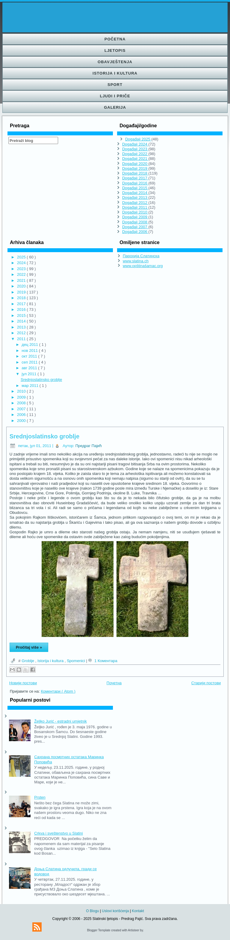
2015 (22, 315)
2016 (22, 309)
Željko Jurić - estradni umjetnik (60, 721)
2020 (22, 286)
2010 (22, 391)
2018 (22, 298)
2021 (22, 280)
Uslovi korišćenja (116, 911)
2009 (22, 397)
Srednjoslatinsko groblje (41, 379)
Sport (115, 84)
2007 (22, 409)
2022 (22, 274)
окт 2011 (30, 356)
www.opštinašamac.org (143, 266)
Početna (115, 39)
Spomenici (76, 661)
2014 (22, 321)
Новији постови (23, 683)
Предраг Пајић (88, 445)
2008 (22, 403)
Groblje (28, 661)
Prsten (40, 797)
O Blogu (93, 911)
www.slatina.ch (136, 261)
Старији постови (206, 683)
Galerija (115, 107)
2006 (22, 414)
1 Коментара (105, 661)
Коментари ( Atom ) (58, 691)
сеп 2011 (30, 362)
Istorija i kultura (115, 73)
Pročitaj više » (29, 647)
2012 (22, 333)
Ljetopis (115, 50)
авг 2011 (30, 368)
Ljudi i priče (115, 96)
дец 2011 (30, 344)
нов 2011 (30, 350)
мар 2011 (31, 385)
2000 (22, 420)
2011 (22, 339)
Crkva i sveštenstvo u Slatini (58, 833)
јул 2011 (29, 374)
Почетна (114, 683)
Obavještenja (115, 62)
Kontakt (138, 911)
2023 (22, 269)
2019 (22, 292)
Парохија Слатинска (141, 256)
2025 (22, 257)
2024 (22, 263)
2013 (22, 327)
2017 (22, 304)
